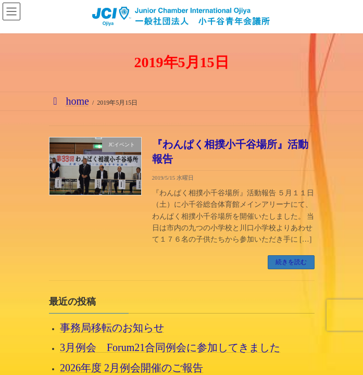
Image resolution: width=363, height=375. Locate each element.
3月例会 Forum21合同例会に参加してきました (170, 347)
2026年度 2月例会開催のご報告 (131, 367)
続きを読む (291, 262)
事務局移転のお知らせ (112, 327)
